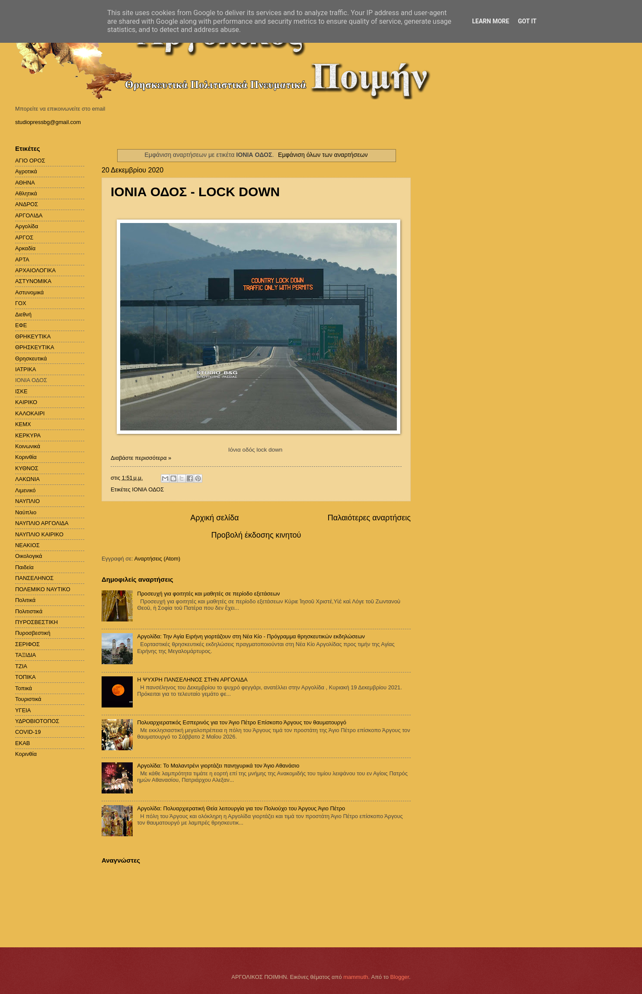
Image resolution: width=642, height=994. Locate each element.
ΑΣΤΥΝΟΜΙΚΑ (33, 281)
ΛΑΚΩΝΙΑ (27, 479)
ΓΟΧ (20, 303)
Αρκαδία (25, 248)
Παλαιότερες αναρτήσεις (369, 517)
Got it (527, 21)
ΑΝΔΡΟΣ (26, 204)
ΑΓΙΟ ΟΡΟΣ (30, 160)
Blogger (399, 977)
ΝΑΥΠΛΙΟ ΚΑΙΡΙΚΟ (39, 534)
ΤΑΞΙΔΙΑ (25, 655)
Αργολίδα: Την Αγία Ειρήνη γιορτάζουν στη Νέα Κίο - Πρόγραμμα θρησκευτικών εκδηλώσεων (251, 636)
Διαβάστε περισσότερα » (141, 458)
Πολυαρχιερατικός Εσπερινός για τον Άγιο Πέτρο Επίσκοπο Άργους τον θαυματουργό (241, 722)
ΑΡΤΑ (22, 259)
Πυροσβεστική (32, 633)
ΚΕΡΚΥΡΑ (28, 435)
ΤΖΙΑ (21, 666)
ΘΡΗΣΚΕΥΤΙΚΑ (34, 347)
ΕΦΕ (21, 325)
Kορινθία (26, 754)
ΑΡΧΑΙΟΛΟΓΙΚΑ (35, 270)
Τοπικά (23, 688)
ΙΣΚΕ (21, 391)
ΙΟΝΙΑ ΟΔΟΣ (148, 489)
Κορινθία (26, 457)
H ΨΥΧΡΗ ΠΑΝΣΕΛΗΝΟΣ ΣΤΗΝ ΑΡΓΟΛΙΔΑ (192, 679)
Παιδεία (24, 567)
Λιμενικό (25, 490)
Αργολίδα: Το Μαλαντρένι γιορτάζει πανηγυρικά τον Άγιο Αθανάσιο (218, 765)
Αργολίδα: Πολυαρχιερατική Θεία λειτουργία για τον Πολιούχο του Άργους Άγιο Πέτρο (241, 808)
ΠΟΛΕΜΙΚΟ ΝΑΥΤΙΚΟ (42, 589)
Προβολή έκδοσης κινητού (256, 535)
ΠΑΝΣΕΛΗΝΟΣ (34, 578)
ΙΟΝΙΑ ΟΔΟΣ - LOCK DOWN (195, 192)
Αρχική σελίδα (214, 517)
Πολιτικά (25, 600)
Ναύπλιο (25, 512)
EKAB (22, 743)
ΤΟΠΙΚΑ (25, 677)
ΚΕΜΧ (23, 424)
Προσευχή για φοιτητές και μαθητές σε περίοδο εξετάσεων (208, 593)
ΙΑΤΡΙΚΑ (25, 369)
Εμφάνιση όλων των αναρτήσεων (323, 154)
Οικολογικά (28, 556)
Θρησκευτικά (31, 358)
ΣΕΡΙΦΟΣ (27, 644)
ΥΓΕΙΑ (23, 710)
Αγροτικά (26, 171)
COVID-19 (28, 732)
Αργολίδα (26, 226)
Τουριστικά (28, 699)
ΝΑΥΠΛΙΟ (27, 501)
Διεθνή (23, 314)
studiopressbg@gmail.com (48, 122)
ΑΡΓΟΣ (24, 237)
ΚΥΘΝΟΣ (26, 468)
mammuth (355, 977)
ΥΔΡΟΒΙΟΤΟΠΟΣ (37, 721)
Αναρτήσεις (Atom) (157, 558)
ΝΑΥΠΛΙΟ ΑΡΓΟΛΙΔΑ (41, 523)
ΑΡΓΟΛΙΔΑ (28, 215)
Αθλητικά (26, 193)
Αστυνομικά (29, 292)
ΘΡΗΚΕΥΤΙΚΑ (33, 336)
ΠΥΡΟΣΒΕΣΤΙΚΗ (36, 622)
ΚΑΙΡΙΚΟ (26, 402)
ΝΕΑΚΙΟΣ (27, 545)
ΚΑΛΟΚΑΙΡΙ (30, 413)
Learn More (490, 21)
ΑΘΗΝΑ (25, 182)
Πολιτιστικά (28, 611)
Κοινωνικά (27, 446)
